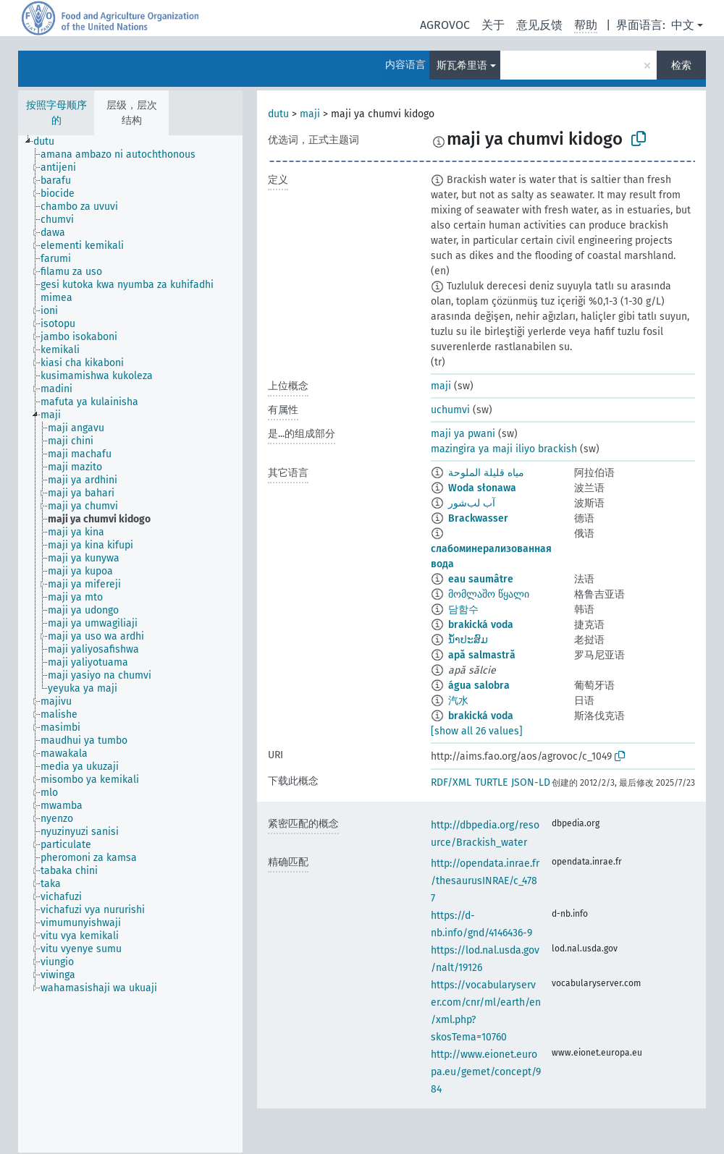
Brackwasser (478, 518)
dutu (278, 114)
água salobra (479, 685)
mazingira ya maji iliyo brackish (504, 449)
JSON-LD (530, 782)
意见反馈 (539, 25)
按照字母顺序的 (56, 113)
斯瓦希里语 (462, 65)
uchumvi (450, 410)
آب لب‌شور (471, 503)
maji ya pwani (463, 434)
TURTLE (491, 782)
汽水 (458, 701)
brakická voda (480, 625)
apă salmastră (481, 655)
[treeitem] (50, 141)
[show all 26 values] (477, 731)
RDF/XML (451, 782)
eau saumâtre (480, 579)
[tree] (130, 644)
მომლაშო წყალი (488, 594)
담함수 (463, 609)
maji (310, 114)
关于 (493, 25)
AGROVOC (445, 25)
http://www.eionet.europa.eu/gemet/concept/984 (486, 1071)
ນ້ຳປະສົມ (468, 640)
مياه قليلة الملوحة (486, 473)
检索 (681, 65)
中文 (682, 25)
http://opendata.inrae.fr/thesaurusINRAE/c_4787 (485, 880)
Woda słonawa (482, 488)
